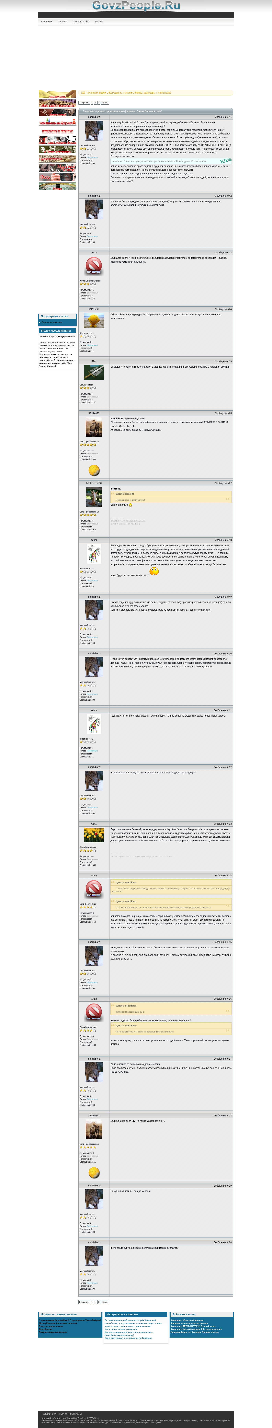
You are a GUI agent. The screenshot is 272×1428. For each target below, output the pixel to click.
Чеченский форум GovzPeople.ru (104, 92)
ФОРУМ (62, 21)
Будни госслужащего (52, 322)
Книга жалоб (164, 92)
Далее (105, 102)
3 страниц (84, 102)
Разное (99, 21)
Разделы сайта (81, 21)
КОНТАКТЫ (76, 1414)
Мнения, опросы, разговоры (140, 92)
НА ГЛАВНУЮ (49, 1414)
